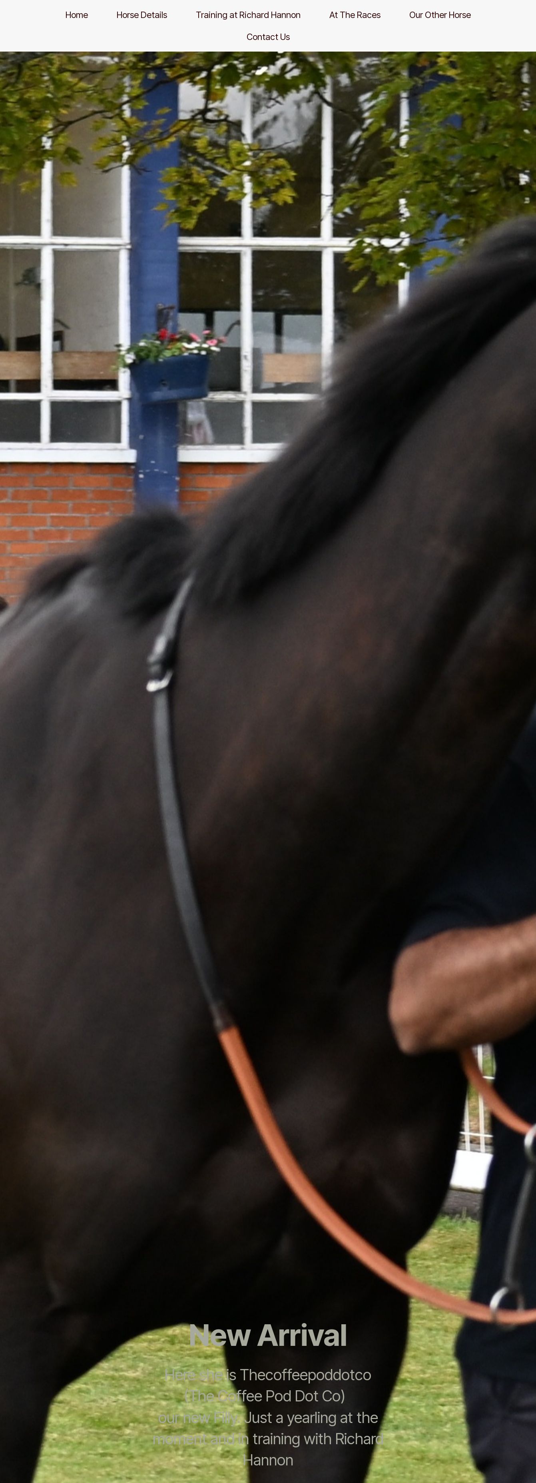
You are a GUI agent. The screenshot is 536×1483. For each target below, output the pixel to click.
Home (77, 15)
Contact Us (268, 37)
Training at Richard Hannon (248, 15)
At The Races (355, 15)
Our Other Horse (440, 15)
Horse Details (142, 15)
